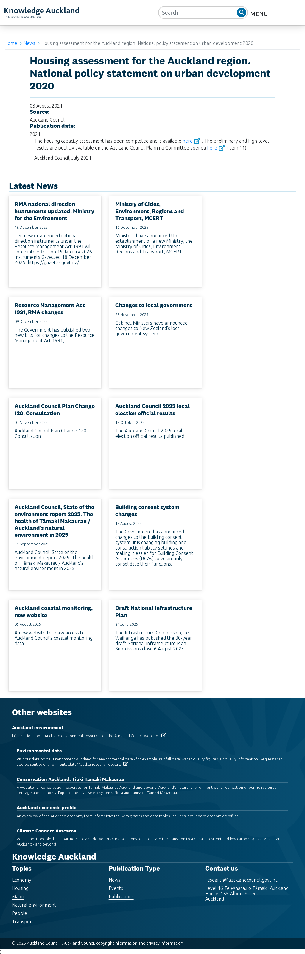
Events (116, 888)
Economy (21, 880)
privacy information (164, 943)
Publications (121, 896)
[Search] (203, 12)
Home (10, 43)
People (19, 913)
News (29, 43)
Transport (23, 921)
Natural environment (34, 905)
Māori (18, 896)
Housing (20, 888)
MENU (260, 13)
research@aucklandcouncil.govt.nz (241, 880)
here (188, 141)
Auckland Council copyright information (99, 943)
